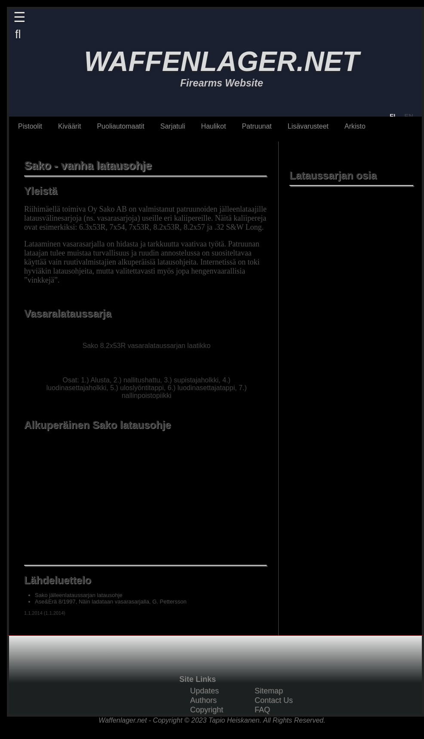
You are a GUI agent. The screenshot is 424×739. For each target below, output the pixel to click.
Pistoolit (30, 126)
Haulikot (213, 126)
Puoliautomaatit (120, 126)
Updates (204, 691)
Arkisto (355, 126)
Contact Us (274, 700)
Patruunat (256, 126)
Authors (203, 700)
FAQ (262, 709)
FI (392, 116)
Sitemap (269, 691)
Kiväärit (69, 126)
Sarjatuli (172, 126)
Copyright (206, 709)
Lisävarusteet (308, 126)
